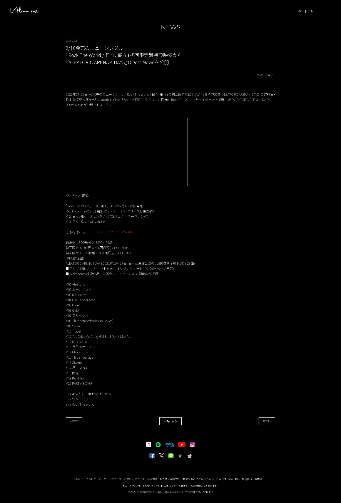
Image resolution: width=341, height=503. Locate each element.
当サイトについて (85, 479)
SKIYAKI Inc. (206, 491)
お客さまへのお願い (228, 479)
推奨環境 (247, 479)
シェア (269, 74)
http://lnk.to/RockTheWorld (112, 232)
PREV (75, 421)
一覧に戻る (170, 421)
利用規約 (152, 479)
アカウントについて (110, 479)
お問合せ (259, 479)
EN (311, 11)
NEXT (266, 421)
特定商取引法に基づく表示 (198, 479)
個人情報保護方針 (170, 479)
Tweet (259, 74)
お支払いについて (134, 479)
